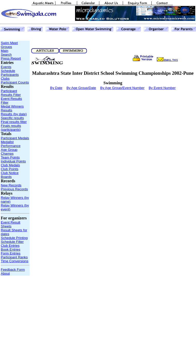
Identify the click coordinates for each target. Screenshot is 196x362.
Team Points (10, 157)
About (5, 273)
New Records (11, 185)
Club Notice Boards (10, 175)
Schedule (8, 71)
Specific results (12, 118)
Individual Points (13, 161)
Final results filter (14, 122)
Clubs (5, 78)
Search (6, 54)
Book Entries (10, 249)
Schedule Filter (12, 242)
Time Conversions (14, 261)
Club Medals (10, 165)
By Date (56, 88)
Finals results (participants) (11, 127)
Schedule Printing (14, 238)
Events (6, 67)
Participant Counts (15, 82)
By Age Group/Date (81, 88)
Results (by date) (14, 114)
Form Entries (10, 253)
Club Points (9, 169)
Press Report (11, 58)
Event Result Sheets (10, 224)
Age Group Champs (9, 151)
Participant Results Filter (11, 93)
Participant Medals (15, 138)
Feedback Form (13, 270)
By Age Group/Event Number (122, 88)
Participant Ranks (14, 257)
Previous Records (14, 189)
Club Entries (10, 246)
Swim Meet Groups (9, 45)
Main (4, 51)
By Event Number (162, 88)
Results (6, 110)
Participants (10, 75)
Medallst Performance (10, 144)
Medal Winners (12, 106)
